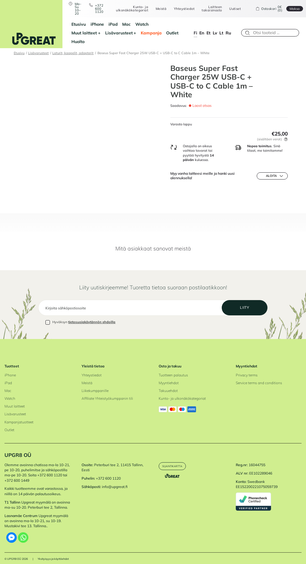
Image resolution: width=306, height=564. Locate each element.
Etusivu (71, 24)
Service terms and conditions (259, 378)
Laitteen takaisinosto (208, 8)
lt (221, 28)
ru (228, 28)
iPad (105, 24)
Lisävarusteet (77, 32)
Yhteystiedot (180, 8)
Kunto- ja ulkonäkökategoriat (128, 8)
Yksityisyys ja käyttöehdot (53, 553)
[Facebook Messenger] (11, 532)
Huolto (148, 32)
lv (215, 28)
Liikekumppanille (95, 385)
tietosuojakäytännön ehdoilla (91, 317)
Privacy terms (247, 370)
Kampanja (110, 32)
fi (195, 28)
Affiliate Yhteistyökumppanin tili (107, 393)
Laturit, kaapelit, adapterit (73, 44)
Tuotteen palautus (173, 370)
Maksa (291, 9)
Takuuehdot (168, 385)
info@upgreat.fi (115, 481)
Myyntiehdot (169, 378)
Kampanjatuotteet (18, 416)
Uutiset (231, 8)
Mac (119, 24)
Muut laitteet (158, 24)
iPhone (89, 24)
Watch (134, 24)
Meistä (157, 8)
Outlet (131, 32)
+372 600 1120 (95, 8)
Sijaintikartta (176, 461)
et (208, 28)
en (201, 28)
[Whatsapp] (23, 532)
